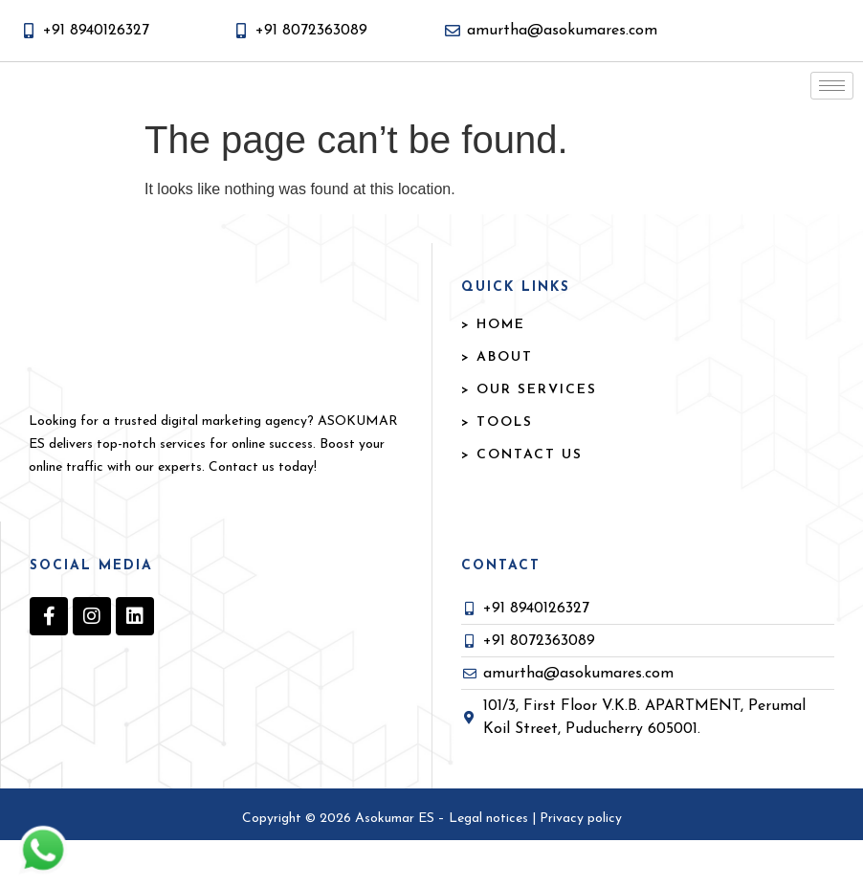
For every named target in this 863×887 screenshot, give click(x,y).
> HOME (493, 372)
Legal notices (490, 865)
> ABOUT (497, 404)
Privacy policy (581, 865)
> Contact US (522, 502)
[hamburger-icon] (831, 109)
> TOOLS (497, 469)
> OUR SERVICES (529, 437)
